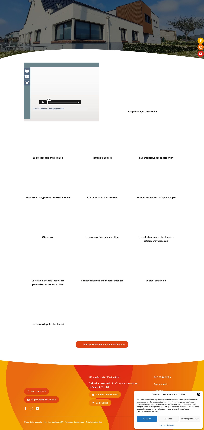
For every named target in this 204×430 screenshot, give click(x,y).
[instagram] (31, 408)
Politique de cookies (167, 425)
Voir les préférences (190, 419)
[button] (198, 394)
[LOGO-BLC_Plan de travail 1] (43, 374)
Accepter (147, 419)
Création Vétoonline (94, 422)
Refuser (168, 419)
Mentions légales (51, 422)
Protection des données (74, 422)
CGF (61, 422)
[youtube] (37, 408)
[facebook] (25, 408)
